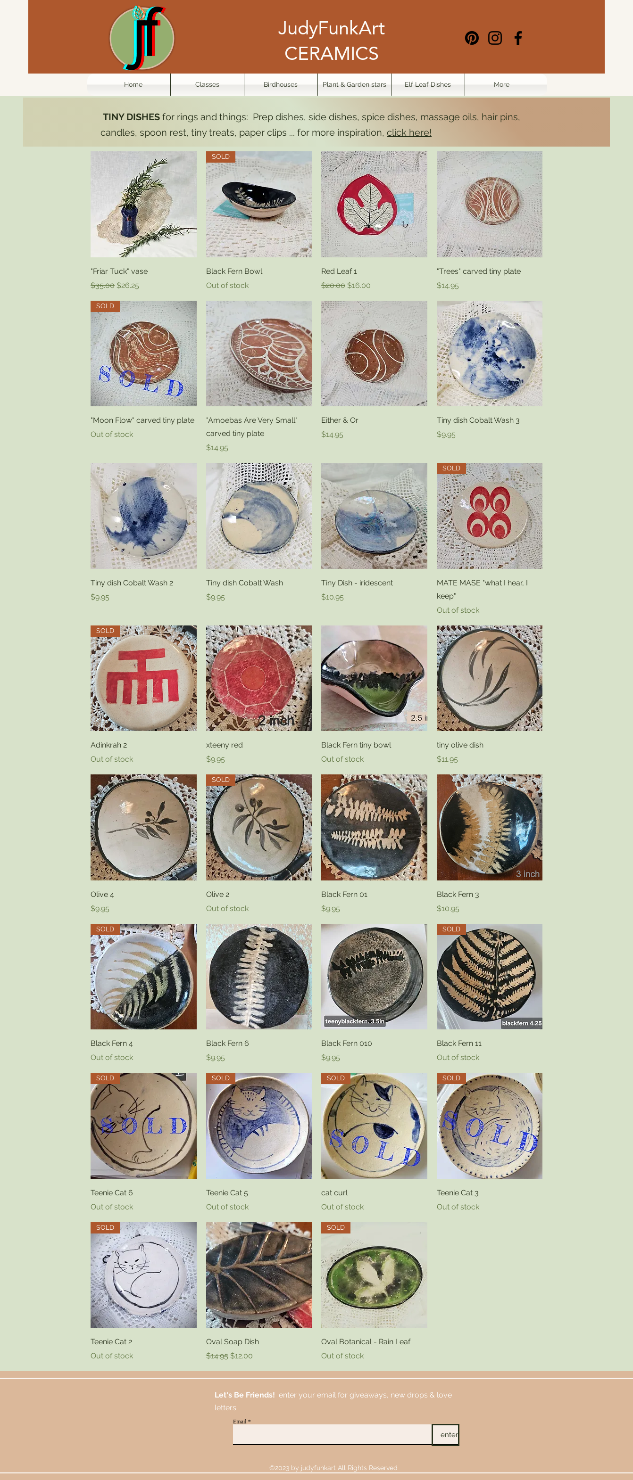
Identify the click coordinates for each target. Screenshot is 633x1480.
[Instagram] (495, 38)
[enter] (445, 1435)
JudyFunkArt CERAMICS (331, 40)
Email (240, 1421)
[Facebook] (518, 38)
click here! (409, 132)
